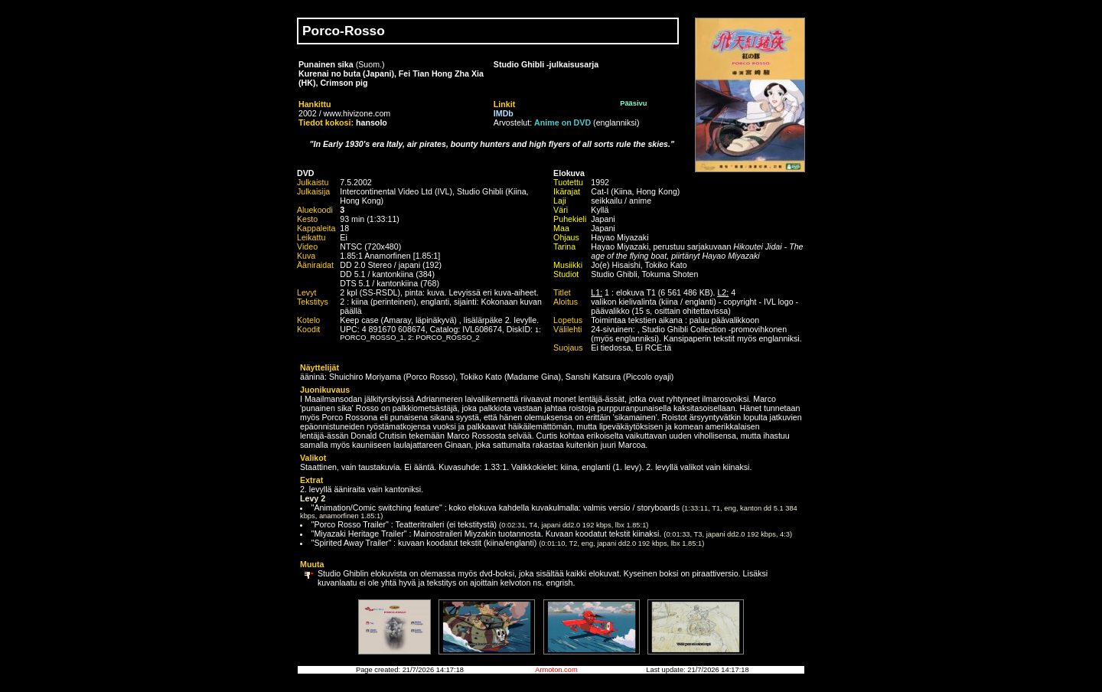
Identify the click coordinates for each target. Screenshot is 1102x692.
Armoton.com (556, 670)
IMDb (504, 113)
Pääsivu (633, 103)
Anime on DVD (562, 122)
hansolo (371, 122)
